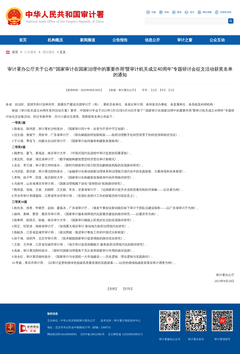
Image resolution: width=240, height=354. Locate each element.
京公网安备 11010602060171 (125, 334)
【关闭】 (112, 288)
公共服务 (30, 52)
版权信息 (52, 313)
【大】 (154, 90)
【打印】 (128, 288)
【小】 (171, 90)
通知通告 (48, 52)
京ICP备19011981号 (92, 334)
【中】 (163, 90)
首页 (15, 52)
